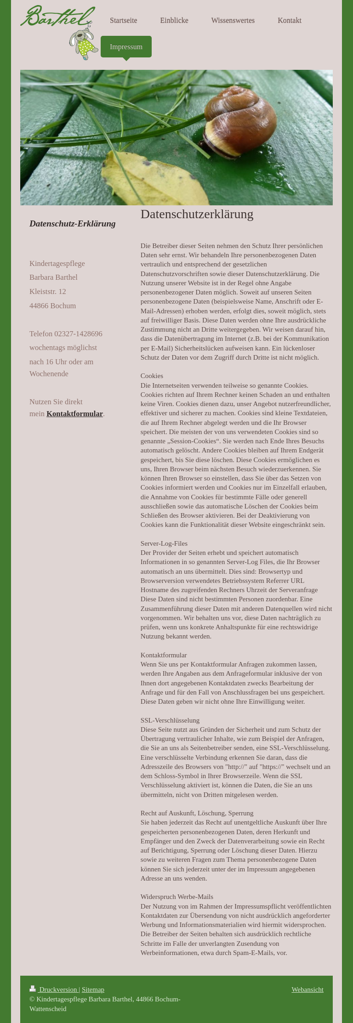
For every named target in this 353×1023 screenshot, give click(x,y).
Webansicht (307, 989)
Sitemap (93, 989)
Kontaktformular (74, 413)
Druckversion (54, 989)
